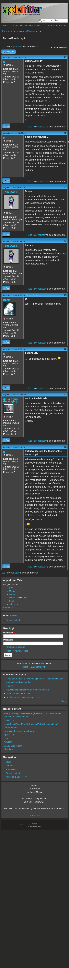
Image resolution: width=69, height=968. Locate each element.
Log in (4, 46)
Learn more (8, 607)
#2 (65, 133)
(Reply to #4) (32, 295)
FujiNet (10, 686)
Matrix (12, 591)
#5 (65, 295)
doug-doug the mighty (10, 400)
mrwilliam (8, 742)
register (15, 46)
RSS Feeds (11, 769)
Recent (23, 25)
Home (5, 25)
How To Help (35, 25)
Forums (14, 25)
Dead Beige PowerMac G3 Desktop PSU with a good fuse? (31, 724)
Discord (12, 594)
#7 (65, 394)
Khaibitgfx (8, 749)
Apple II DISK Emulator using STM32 (24, 697)
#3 (65, 187)
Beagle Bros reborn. (13, 746)
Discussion (18, 31)
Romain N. (9, 720)
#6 (65, 349)
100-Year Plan (50, 25)
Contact (62, 25)
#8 (65, 447)
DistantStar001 (11, 727)
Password (9, 640)
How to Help (34, 815)
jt (4, 61)
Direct (25, 667)
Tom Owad (10, 191)
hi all (6, 738)
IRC (11, 588)
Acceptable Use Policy (16, 777)
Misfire (12, 598)
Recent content (13, 620)
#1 (65, 57)
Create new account (16, 647)
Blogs (8, 762)
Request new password (17, 651)
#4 (65, 241)
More (63, 701)
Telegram (13, 604)
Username (9, 632)
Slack (11, 601)
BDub (7, 299)
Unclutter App (40, 667)
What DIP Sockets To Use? (19, 693)
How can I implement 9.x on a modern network (28, 690)
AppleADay (9, 734)
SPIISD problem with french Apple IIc (21, 731)
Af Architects (32, 31)
